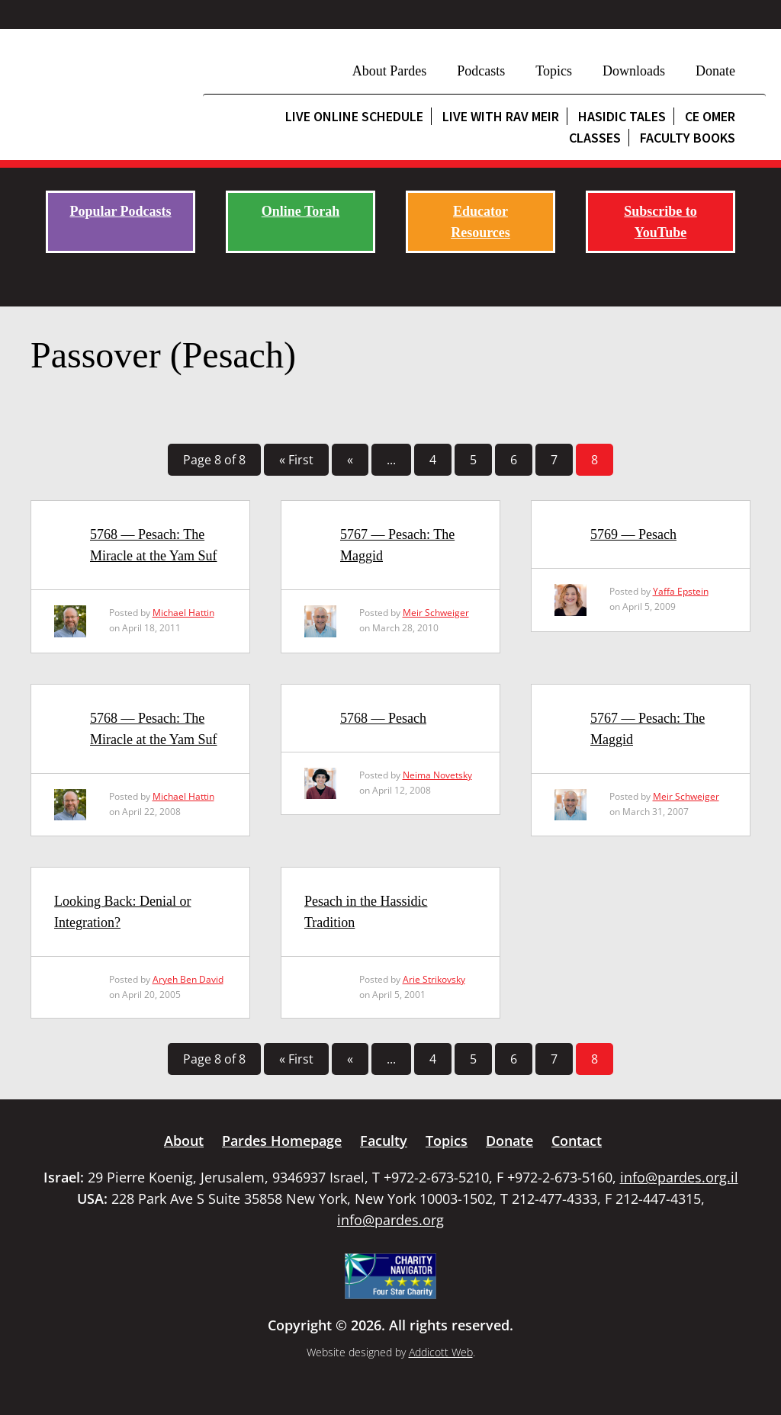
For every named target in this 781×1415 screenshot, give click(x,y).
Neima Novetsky (437, 774)
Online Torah (301, 211)
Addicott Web (441, 1352)
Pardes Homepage (282, 1140)
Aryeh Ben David (188, 979)
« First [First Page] (296, 459)
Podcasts (481, 71)
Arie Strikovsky (434, 979)
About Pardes (389, 71)
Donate (715, 71)
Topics (553, 71)
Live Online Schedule (354, 116)
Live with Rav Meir (500, 116)
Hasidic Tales (622, 116)
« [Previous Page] (350, 459)
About (184, 1140)
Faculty (383, 1140)
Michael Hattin (183, 612)
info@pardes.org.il (679, 1177)
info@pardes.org (390, 1220)
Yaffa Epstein (681, 591)
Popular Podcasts (120, 211)
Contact (576, 1140)
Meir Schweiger (436, 612)
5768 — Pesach (383, 718)
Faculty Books (687, 137)
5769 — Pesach (633, 534)
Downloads (634, 71)
